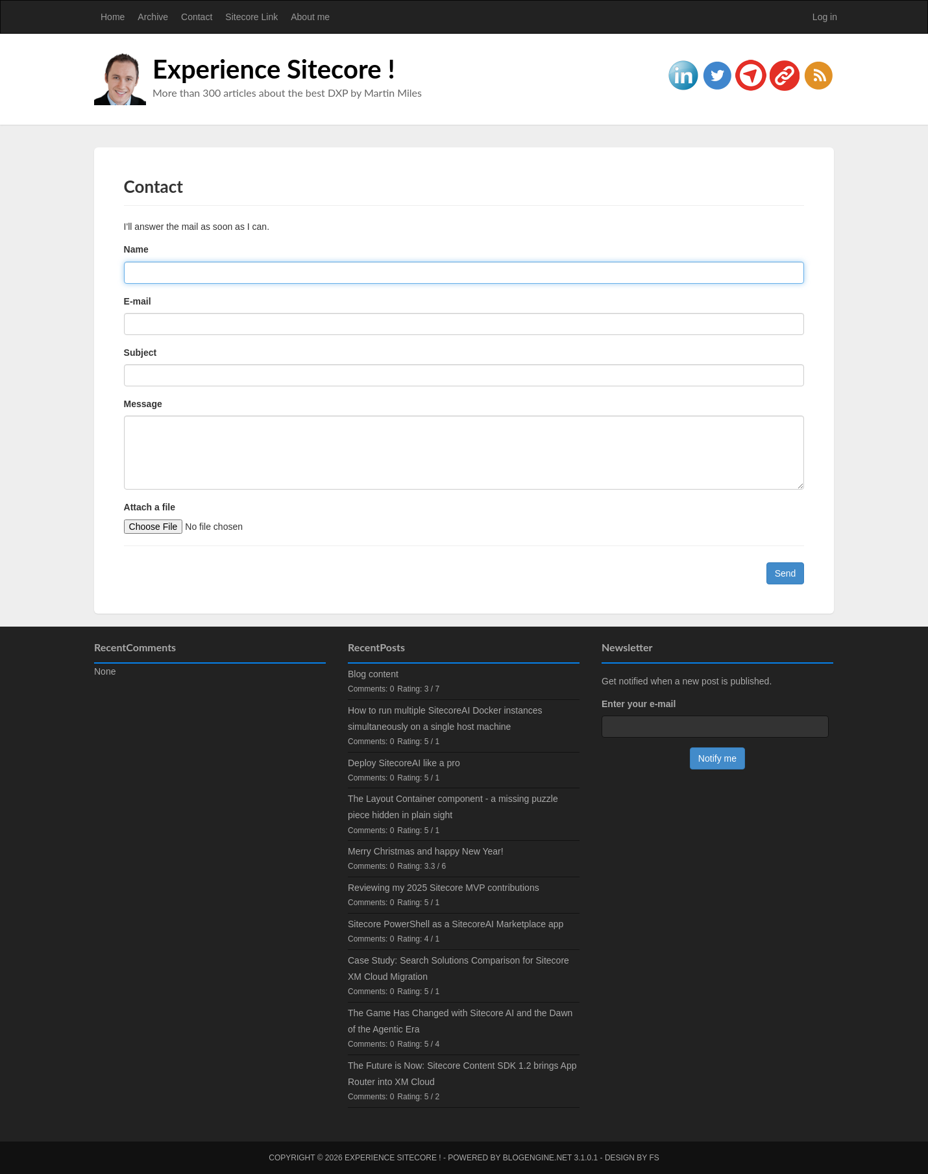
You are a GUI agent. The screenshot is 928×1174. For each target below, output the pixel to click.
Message (143, 404)
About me (310, 17)
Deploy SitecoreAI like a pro (404, 763)
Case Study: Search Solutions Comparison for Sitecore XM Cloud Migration (458, 968)
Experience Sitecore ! (274, 68)
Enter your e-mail (639, 704)
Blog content (373, 674)
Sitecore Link (251, 17)
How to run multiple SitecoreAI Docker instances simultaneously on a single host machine (445, 718)
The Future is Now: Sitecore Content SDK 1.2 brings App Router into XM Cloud (462, 1073)
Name (136, 249)
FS (654, 1157)
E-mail (137, 301)
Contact (196, 17)
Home (113, 17)
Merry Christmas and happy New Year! (426, 851)
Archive (153, 17)
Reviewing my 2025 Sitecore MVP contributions (443, 887)
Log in (824, 17)
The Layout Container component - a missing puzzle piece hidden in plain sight (453, 806)
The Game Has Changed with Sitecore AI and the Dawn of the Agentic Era (460, 1021)
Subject (140, 352)
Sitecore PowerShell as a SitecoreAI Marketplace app (455, 924)
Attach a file (149, 507)
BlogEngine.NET (537, 1157)
